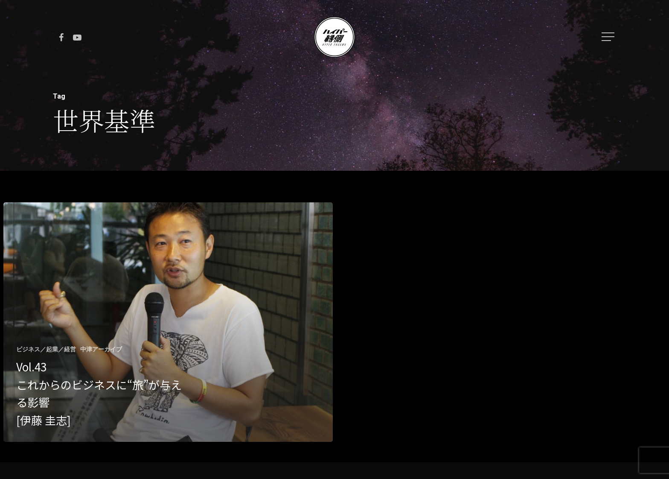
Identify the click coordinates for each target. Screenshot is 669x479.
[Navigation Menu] (609, 36)
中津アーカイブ (101, 349)
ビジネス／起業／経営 (46, 349)
